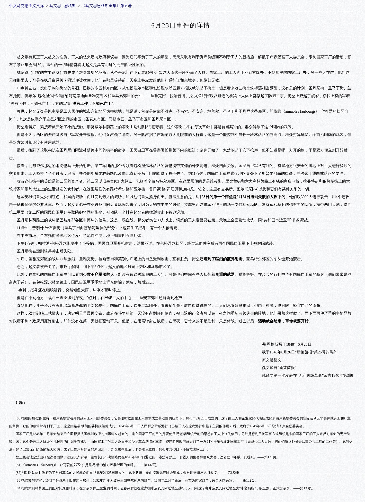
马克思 (55, 6)
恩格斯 (70, 6)
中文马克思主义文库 (26, 6)
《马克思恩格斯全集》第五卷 (106, 6)
